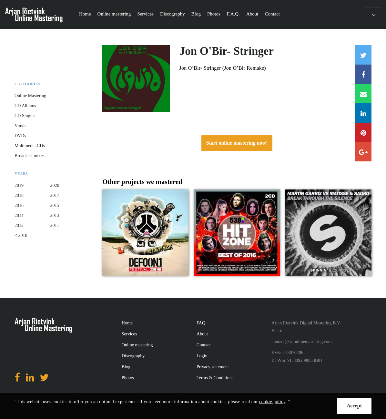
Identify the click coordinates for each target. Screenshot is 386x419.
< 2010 (21, 235)
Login (202, 355)
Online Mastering (30, 95)
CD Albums (25, 105)
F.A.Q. (233, 13)
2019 (19, 185)
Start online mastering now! (237, 143)
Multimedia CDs (30, 145)
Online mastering (114, 13)
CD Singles (25, 115)
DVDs (20, 135)
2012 (19, 225)
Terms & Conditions (215, 377)
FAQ (201, 323)
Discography (172, 13)
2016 (19, 205)
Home (85, 13)
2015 (54, 205)
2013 (54, 215)
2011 (54, 225)
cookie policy (272, 401)
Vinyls (20, 125)
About (252, 13)
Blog (196, 13)
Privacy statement (213, 366)
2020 (54, 185)
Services (145, 13)
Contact (272, 13)
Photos (213, 13)
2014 (19, 215)
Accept (354, 405)
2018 (19, 195)
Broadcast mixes (30, 155)
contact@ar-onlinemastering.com (301, 341)
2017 (54, 195)
